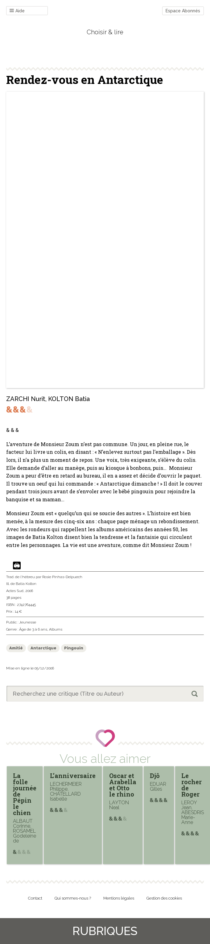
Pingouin (73, 648)
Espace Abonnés (183, 10)
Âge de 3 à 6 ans (33, 629)
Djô (155, 776)
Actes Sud (14, 591)
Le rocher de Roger (191, 785)
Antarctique (43, 648)
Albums (55, 629)
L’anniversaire (73, 776)
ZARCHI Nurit (25, 399)
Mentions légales (118, 898)
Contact (35, 898)
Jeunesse (27, 622)
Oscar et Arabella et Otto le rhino (122, 785)
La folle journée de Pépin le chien (24, 794)
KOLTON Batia (69, 399)
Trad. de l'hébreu (20, 577)
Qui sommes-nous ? (73, 898)
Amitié (16, 648)
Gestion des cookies (164, 898)
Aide (17, 11)
